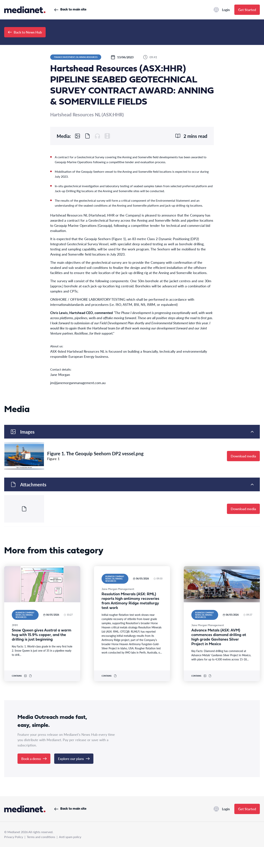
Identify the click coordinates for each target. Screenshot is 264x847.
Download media (243, 456)
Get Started (247, 9)
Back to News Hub (25, 32)
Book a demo (34, 758)
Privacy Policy (13, 837)
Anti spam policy (70, 837)
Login (222, 9)
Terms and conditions (41, 837)
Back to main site (70, 9)
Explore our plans (74, 758)
